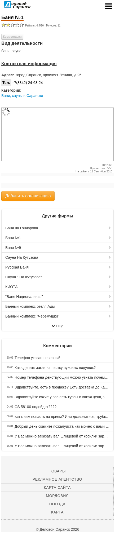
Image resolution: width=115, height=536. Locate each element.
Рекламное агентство (57, 479)
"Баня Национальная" (58, 296)
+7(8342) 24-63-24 (22, 82)
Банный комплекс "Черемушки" (58, 316)
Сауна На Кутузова (58, 257)
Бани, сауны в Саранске (22, 95)
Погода (57, 504)
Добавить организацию (28, 196)
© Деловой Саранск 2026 (57, 529)
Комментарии (12, 36)
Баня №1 (58, 238)
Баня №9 (58, 247)
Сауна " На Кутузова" (58, 277)
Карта (57, 512)
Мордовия (57, 496)
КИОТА (58, 287)
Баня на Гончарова (58, 228)
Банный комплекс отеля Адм (58, 306)
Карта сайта (57, 487)
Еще (58, 326)
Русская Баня (58, 267)
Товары (57, 471)
